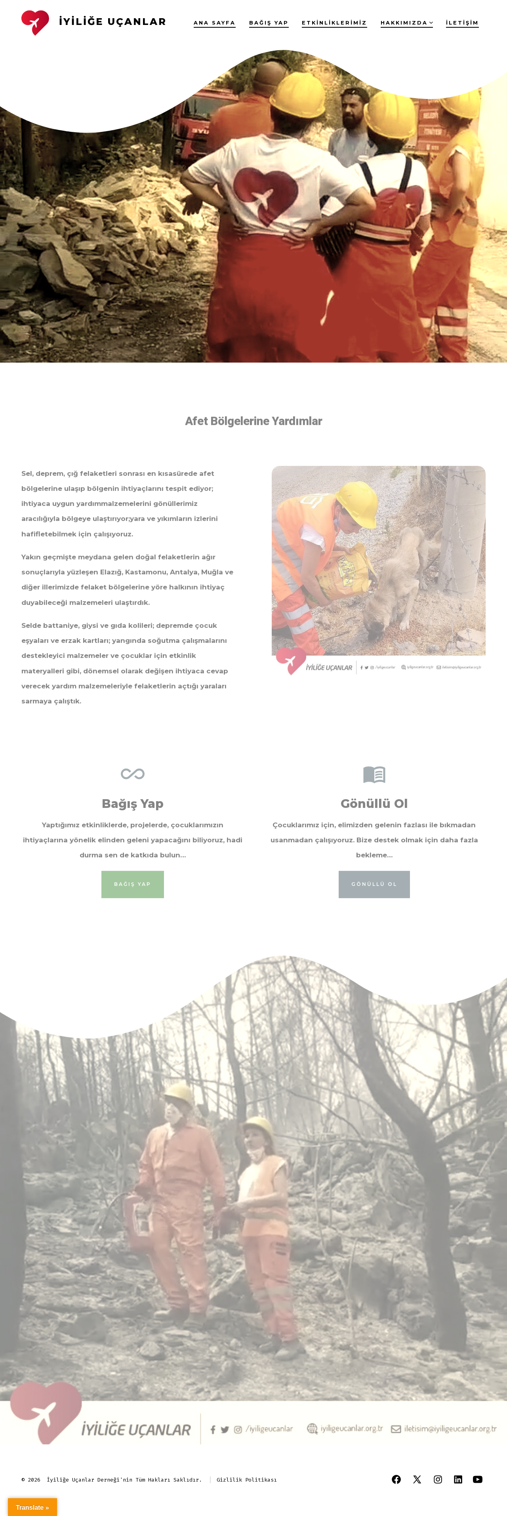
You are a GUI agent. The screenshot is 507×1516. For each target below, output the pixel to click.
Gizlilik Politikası (247, 1479)
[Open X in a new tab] (417, 1479)
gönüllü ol (374, 894)
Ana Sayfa (215, 23)
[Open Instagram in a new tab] (437, 1479)
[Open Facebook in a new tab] (396, 1479)
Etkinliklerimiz (334, 23)
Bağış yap (269, 23)
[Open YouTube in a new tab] (478, 1479)
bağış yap (132, 894)
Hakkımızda (407, 23)
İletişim (462, 23)
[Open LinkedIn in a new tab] (458, 1479)
